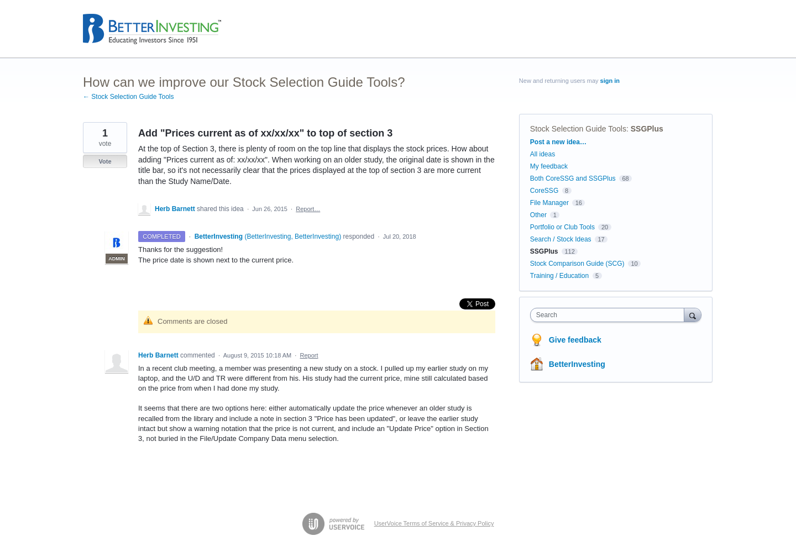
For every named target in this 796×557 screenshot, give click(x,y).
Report (309, 355)
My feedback (549, 166)
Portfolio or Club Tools (562, 227)
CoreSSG (544, 191)
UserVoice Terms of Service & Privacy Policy (434, 523)
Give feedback (575, 339)
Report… (308, 209)
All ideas (542, 154)
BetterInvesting (577, 364)
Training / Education (559, 276)
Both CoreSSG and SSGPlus (573, 178)
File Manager (549, 203)
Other (538, 215)
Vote (104, 161)
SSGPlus (647, 128)
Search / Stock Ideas (560, 239)
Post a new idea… (558, 142)
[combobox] (610, 315)
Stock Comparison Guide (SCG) (577, 263)
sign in (610, 80)
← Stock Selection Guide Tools (128, 97)
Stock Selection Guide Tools (578, 128)
